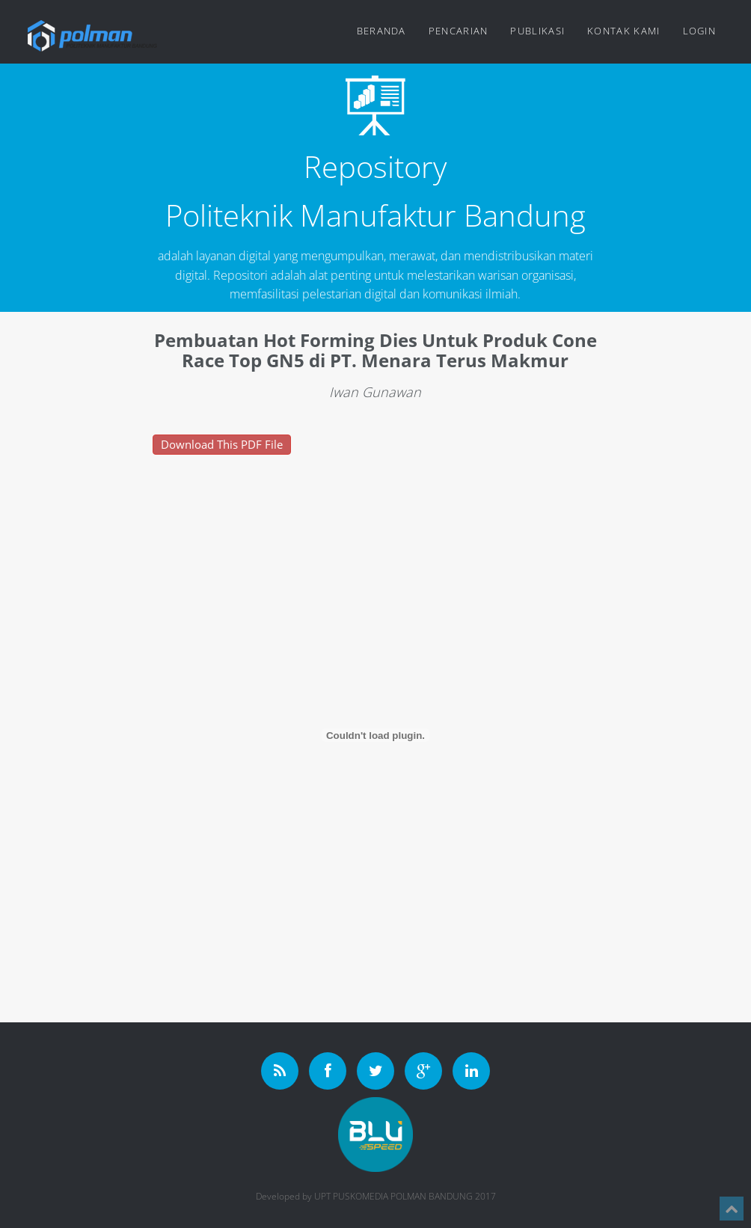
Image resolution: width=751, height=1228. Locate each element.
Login (700, 30)
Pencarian (458, 30)
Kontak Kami (623, 30)
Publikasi (537, 30)
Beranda (381, 30)
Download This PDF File (222, 444)
